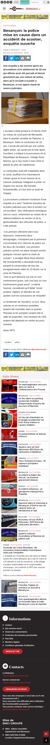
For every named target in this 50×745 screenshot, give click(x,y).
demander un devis (16, 689)
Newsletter (12, 651)
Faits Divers (9, 26)
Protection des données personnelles (21, 635)
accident (8, 342)
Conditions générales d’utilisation (19, 645)
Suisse (6, 545)
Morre (21, 431)
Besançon (23, 396)
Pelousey (22, 517)
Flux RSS (9, 639)
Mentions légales (12, 642)
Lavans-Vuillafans (27, 412)
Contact (8, 625)
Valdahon (23, 444)
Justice (26, 545)
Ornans (22, 458)
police (17, 342)
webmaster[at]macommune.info (16, 709)
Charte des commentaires (16, 632)
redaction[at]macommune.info (15, 676)
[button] (44, 2)
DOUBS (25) (23, 382)
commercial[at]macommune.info (16, 683)
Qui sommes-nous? (13, 628)
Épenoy (21, 486)
